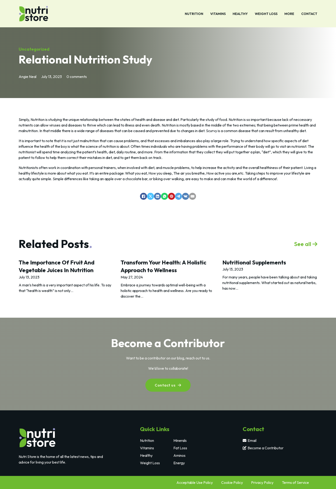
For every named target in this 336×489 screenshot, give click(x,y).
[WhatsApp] (164, 196)
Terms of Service (295, 482)
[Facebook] (143, 196)
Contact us (168, 385)
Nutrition (194, 14)
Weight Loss (266, 14)
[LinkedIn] (157, 196)
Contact (309, 14)
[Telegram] (178, 196)
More (289, 14)
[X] (150, 196)
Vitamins (218, 14)
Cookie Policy (232, 482)
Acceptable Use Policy (194, 482)
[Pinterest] (171, 196)
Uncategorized (34, 49)
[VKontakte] (185, 196)
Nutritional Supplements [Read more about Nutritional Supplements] (254, 262)
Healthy (240, 14)
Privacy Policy (262, 482)
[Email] (192, 196)
